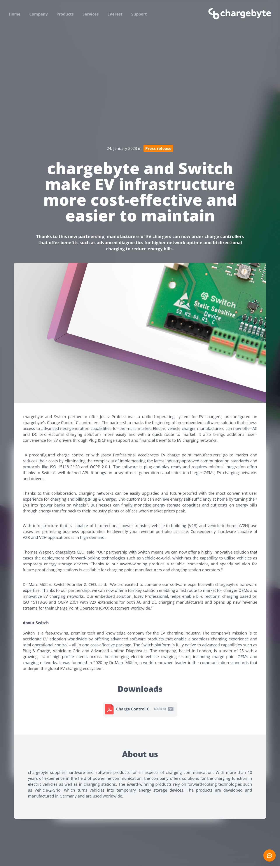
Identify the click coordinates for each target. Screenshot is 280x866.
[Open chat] (269, 855)
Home (15, 14)
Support (139, 14)
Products (65, 14)
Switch (29, 633)
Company (38, 14)
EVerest (114, 14)
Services (90, 14)
